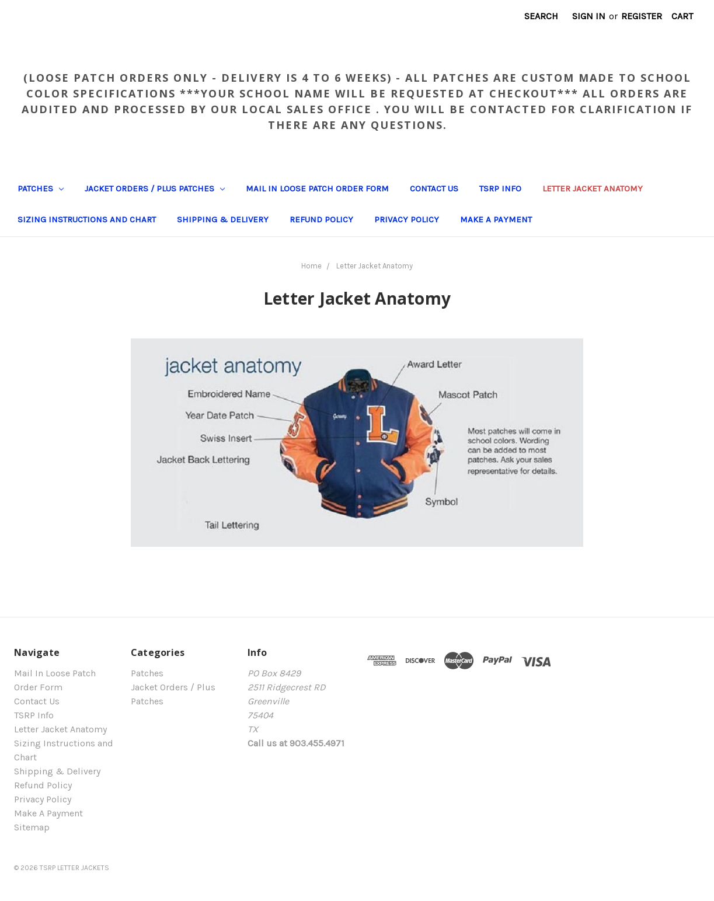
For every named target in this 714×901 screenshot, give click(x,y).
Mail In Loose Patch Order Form (317, 188)
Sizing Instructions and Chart (87, 219)
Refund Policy (321, 219)
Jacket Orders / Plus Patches (155, 188)
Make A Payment (496, 219)
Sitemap (32, 827)
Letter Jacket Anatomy (592, 188)
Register (641, 16)
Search (541, 16)
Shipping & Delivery (223, 219)
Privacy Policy (406, 219)
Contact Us (434, 188)
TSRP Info (500, 188)
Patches (41, 188)
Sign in (588, 16)
